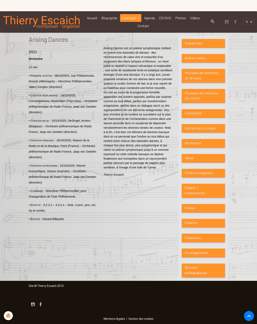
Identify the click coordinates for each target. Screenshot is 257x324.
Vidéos (195, 18)
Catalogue (129, 18)
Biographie (109, 18)
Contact (143, 26)
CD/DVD (165, 18)
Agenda (149, 18)
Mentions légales (114, 318)
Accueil (92, 18)
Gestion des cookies (141, 318)
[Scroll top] (249, 316)
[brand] (42, 22)
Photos (180, 18)
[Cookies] (8, 315)
